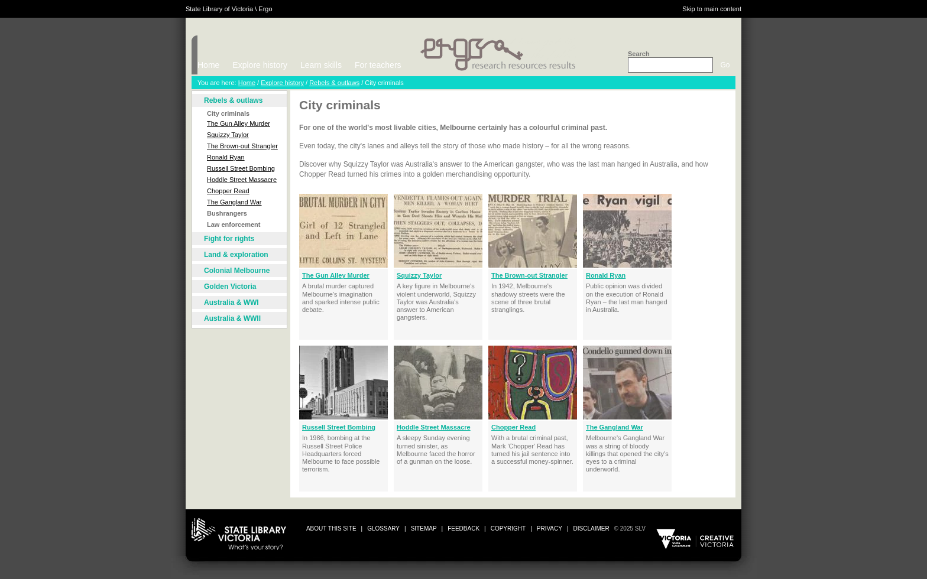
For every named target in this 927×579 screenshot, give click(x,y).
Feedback (463, 528)
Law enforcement (233, 224)
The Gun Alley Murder (238, 123)
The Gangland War (234, 202)
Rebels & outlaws (334, 82)
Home (208, 65)
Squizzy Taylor (228, 134)
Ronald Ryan (226, 157)
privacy (549, 528)
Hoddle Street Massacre (242, 179)
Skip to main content (711, 8)
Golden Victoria (230, 286)
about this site (331, 528)
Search (639, 53)
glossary (383, 528)
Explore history (259, 65)
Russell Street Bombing (241, 168)
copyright (508, 528)
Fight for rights (229, 239)
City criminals (228, 113)
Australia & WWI (231, 302)
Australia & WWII (232, 318)
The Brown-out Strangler (242, 145)
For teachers (378, 65)
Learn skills (321, 65)
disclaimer (591, 528)
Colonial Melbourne (237, 270)
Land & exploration (236, 255)
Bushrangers (227, 213)
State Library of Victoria (219, 8)
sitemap (424, 528)
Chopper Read (228, 190)
